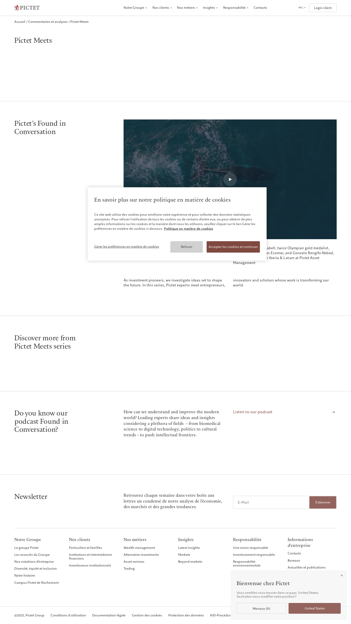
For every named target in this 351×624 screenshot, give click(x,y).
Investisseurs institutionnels (90, 565)
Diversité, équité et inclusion (35, 568)
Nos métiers (186, 8)
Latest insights (189, 548)
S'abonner (322, 502)
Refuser (186, 247)
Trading (129, 568)
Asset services (134, 562)
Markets (184, 555)
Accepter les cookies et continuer (233, 247)
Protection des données (186, 615)
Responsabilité (234, 8)
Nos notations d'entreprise (34, 562)
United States (315, 608)
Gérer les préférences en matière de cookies (126, 246)
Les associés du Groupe (32, 555)
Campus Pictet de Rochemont (36, 583)
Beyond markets (190, 562)
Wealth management (139, 548)
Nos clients (160, 8)
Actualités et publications (307, 567)
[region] (177, 224)
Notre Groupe (134, 8)
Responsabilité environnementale (247, 563)
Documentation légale (109, 615)
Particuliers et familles (85, 548)
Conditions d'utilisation (68, 615)
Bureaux (294, 560)
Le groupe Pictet (26, 548)
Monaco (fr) (261, 609)
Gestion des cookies (147, 615)
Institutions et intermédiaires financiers (90, 556)
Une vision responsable (250, 548)
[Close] (341, 575)
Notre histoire (24, 575)
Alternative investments (141, 555)
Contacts (260, 8)
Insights (209, 8)
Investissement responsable (254, 555)
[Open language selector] (302, 8)
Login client (323, 8)
